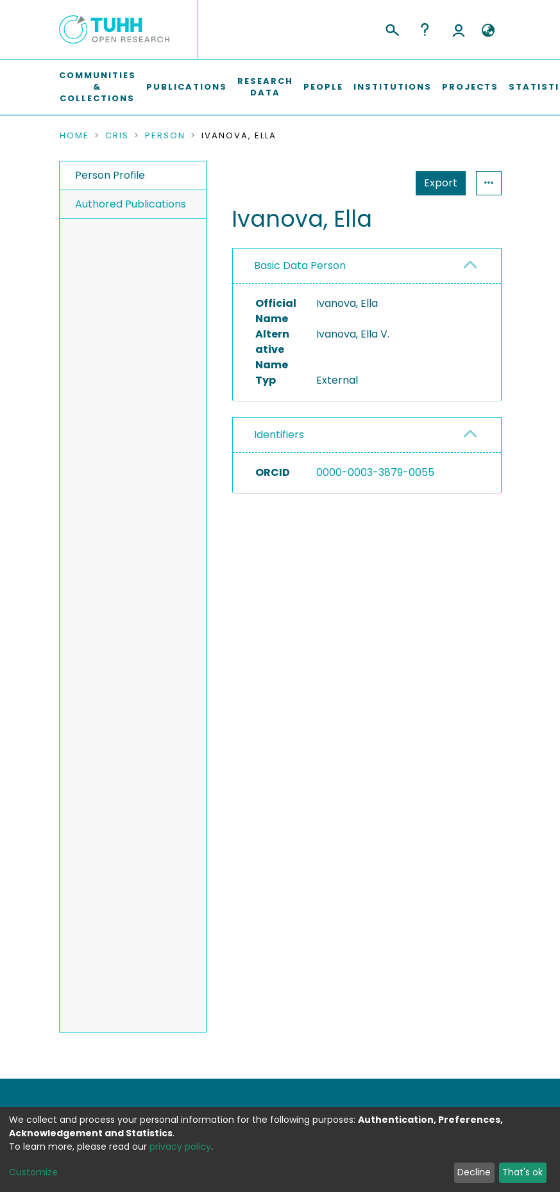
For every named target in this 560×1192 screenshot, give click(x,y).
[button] (488, 30)
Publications (186, 87)
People (323, 87)
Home (74, 136)
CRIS (117, 136)
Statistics (437, 183)
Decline (474, 1172)
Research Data (265, 87)
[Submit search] (392, 28)
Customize (33, 1172)
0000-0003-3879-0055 (375, 472)
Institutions (392, 87)
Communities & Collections (97, 86)
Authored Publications (130, 204)
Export (378, 183)
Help (425, 29)
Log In (459, 29)
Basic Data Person (300, 265)
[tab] (366, 266)
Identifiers (279, 434)
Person (165, 136)
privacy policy (180, 1146)
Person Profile (110, 175)
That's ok (522, 1172)
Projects (470, 87)
